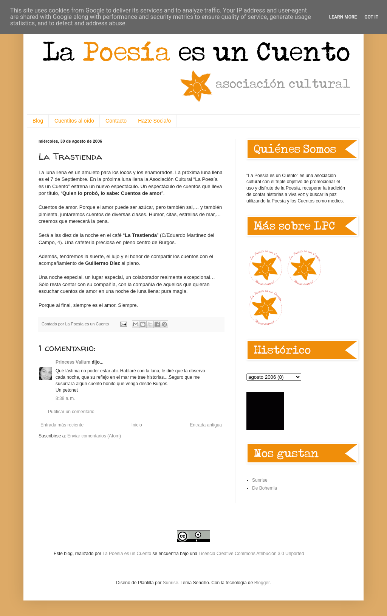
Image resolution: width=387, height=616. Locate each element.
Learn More (343, 17)
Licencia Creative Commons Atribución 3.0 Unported (251, 553)
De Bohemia (264, 488)
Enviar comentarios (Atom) (94, 436)
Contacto (116, 121)
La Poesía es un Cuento (127, 553)
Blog (38, 121)
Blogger (262, 582)
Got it (371, 17)
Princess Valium (73, 362)
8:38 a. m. (65, 398)
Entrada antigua (206, 425)
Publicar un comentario (71, 411)
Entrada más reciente (62, 425)
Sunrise (260, 480)
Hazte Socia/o (154, 121)
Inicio (137, 425)
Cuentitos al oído (74, 121)
